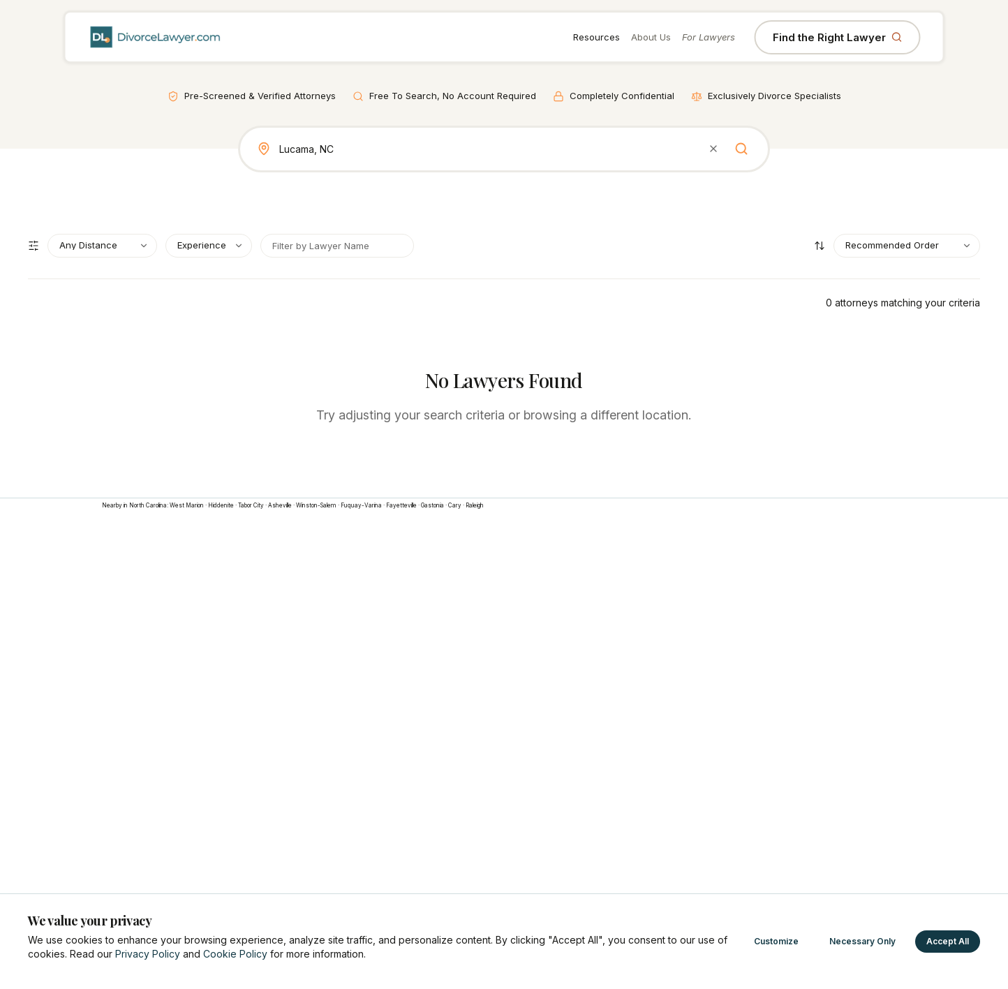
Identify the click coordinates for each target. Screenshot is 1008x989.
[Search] (741, 148)
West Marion (187, 505)
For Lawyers (708, 37)
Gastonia (432, 505)
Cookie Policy (235, 954)
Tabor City (251, 505)
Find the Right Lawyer (838, 37)
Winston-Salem (316, 505)
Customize (776, 941)
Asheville (280, 505)
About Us (651, 37)
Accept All (947, 941)
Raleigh (475, 505)
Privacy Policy (147, 954)
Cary (454, 505)
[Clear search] (713, 148)
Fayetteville (401, 505)
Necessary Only (862, 941)
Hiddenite (221, 505)
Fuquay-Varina (361, 505)
